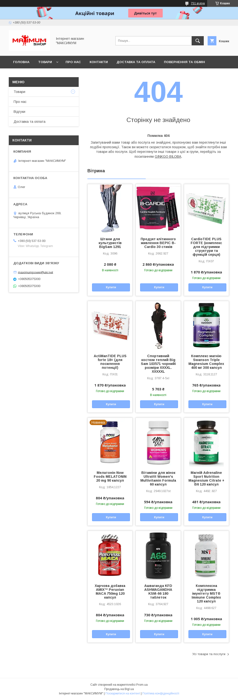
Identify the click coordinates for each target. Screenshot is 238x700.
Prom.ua (142, 684)
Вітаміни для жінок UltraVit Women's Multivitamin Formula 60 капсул (158, 478)
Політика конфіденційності (160, 693)
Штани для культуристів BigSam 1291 (110, 243)
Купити (111, 287)
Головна (21, 62)
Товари (45, 62)
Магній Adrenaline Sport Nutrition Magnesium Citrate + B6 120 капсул (206, 478)
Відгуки (19, 112)
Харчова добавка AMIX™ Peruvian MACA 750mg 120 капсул (110, 591)
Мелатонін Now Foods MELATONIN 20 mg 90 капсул (110, 476)
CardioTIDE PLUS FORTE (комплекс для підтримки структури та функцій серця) (206, 246)
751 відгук (198, 3)
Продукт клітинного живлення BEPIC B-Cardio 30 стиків (158, 243)
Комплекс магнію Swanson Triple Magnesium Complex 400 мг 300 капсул (206, 362)
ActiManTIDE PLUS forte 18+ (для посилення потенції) (110, 362)
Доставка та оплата (136, 62)
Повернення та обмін (184, 62)
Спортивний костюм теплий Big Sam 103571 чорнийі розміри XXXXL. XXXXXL (158, 363)
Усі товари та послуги (208, 654)
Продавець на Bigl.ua (119, 689)
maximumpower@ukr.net (35, 272)
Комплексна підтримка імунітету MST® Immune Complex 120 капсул (206, 593)
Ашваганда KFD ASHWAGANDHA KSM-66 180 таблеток (158, 591)
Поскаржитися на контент (122, 693)
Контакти (99, 62)
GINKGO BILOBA (168, 156)
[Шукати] (198, 40)
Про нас (73, 62)
